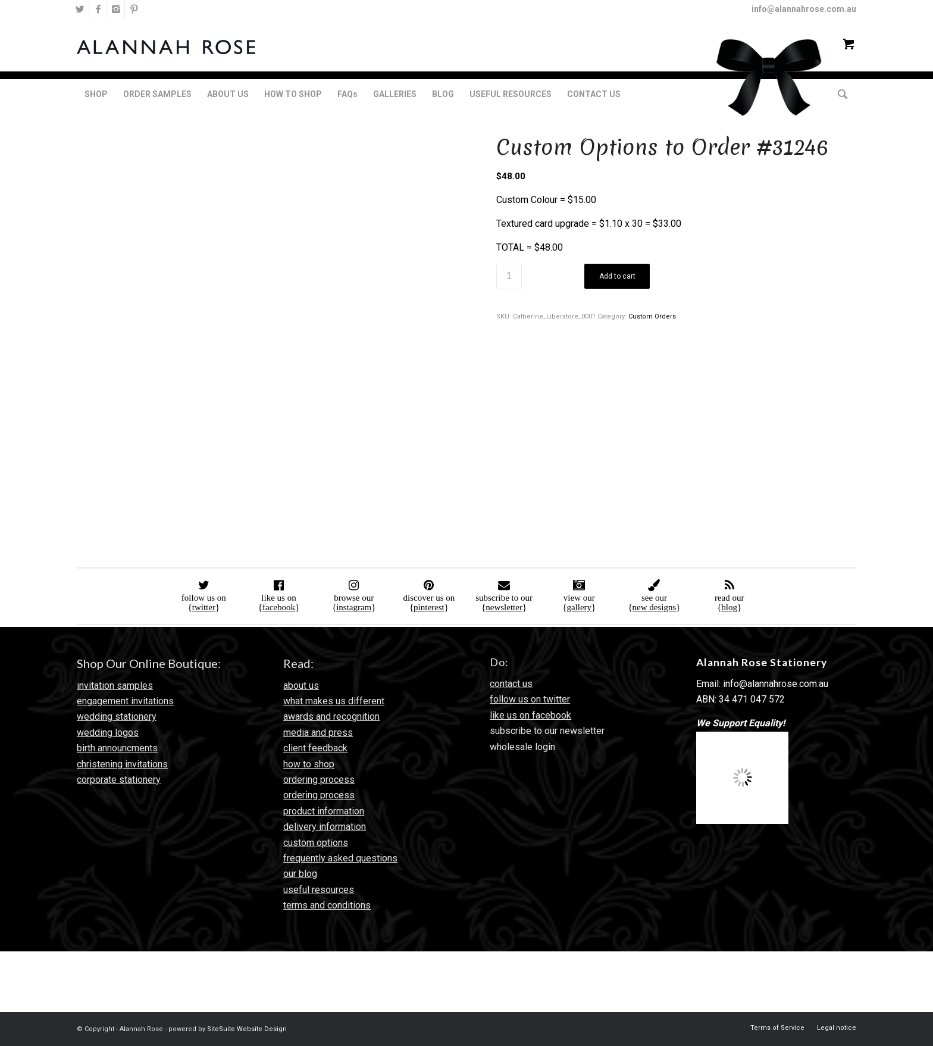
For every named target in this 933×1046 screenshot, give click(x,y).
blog (729, 607)
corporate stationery (119, 779)
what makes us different (333, 701)
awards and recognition (331, 716)
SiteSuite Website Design (247, 1029)
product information (323, 811)
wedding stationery (116, 716)
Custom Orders (652, 316)
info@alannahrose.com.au (804, 9)
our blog (300, 873)
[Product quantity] (509, 276)
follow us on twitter (530, 699)
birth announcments (117, 748)
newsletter (504, 607)
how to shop (308, 764)
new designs (655, 607)
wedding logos (108, 732)
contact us (511, 683)
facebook (278, 607)
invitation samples (115, 685)
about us (301, 685)
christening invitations (122, 764)
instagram (353, 607)
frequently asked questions (340, 858)
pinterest (429, 607)
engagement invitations (125, 701)
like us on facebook (530, 715)
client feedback (315, 748)
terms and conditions (327, 905)
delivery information (324, 826)
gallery (578, 607)
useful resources (318, 889)
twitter (203, 607)
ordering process (319, 779)
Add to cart (617, 276)
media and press (318, 732)
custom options (315, 842)
